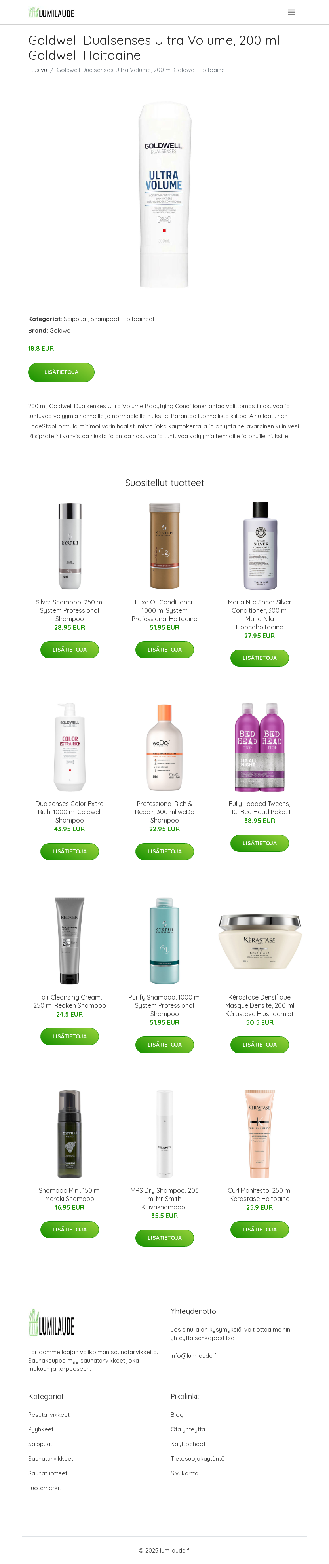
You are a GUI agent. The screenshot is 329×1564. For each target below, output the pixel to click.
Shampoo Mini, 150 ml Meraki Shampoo (70, 1194)
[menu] (292, 12)
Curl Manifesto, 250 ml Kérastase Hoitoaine (259, 1194)
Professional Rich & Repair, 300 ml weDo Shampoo (164, 812)
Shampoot (105, 319)
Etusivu (37, 70)
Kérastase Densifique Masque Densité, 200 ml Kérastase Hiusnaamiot (259, 1005)
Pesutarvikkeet (49, 1414)
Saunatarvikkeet (50, 1458)
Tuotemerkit (44, 1488)
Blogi (178, 1414)
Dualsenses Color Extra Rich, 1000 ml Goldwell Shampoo (70, 812)
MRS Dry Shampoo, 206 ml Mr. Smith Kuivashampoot (164, 1198)
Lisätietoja (61, 372)
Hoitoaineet (138, 319)
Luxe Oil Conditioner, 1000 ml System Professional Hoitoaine (164, 610)
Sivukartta (184, 1473)
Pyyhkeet (40, 1429)
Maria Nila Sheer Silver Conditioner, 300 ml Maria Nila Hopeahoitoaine (259, 614)
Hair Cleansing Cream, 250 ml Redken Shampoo (69, 1001)
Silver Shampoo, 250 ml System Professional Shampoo (69, 610)
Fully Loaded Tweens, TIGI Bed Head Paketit (259, 808)
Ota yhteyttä (188, 1429)
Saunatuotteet (47, 1473)
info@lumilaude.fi (194, 1355)
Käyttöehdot (188, 1444)
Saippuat (76, 319)
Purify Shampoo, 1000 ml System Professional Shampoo (165, 1005)
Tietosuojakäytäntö (198, 1458)
